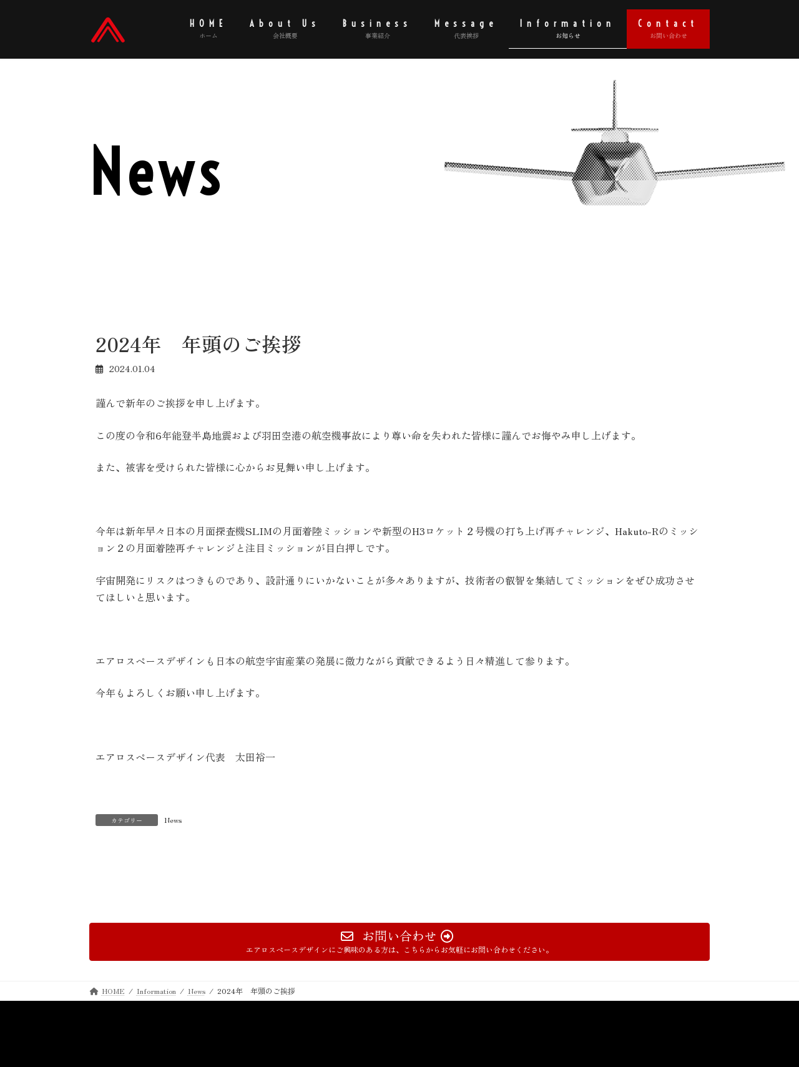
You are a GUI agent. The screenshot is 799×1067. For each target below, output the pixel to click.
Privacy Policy (125, 1011)
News (173, 819)
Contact (187, 1011)
